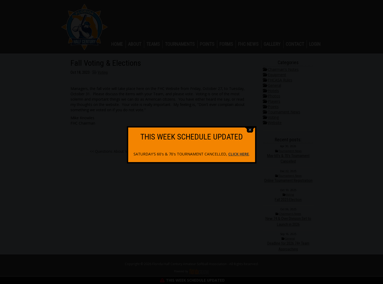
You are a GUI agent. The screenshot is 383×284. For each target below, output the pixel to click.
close (250, 128)
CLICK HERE (238, 152)
